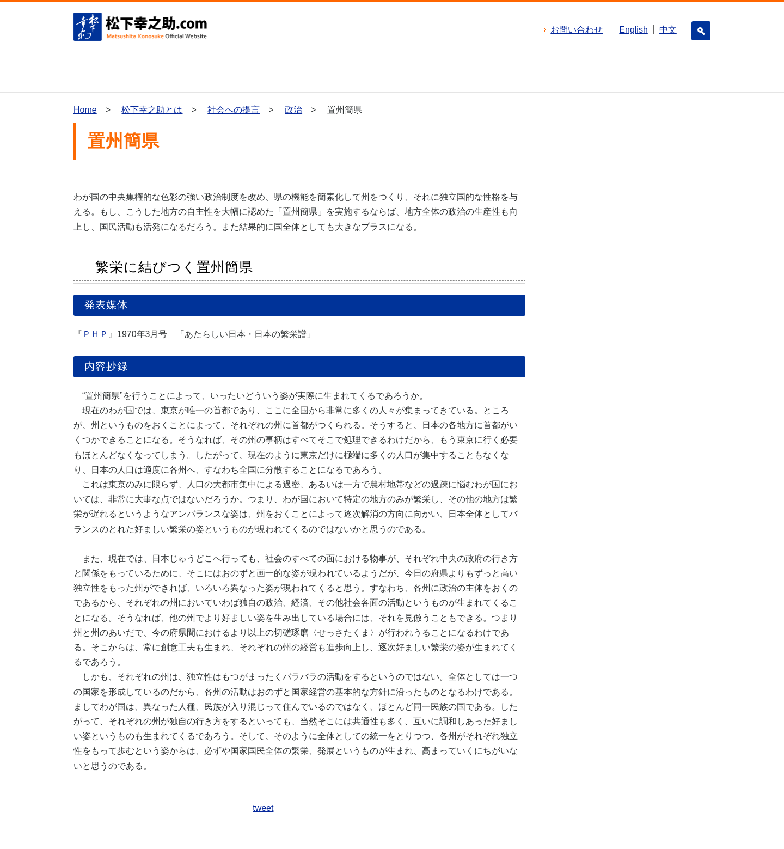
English (633, 29)
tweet (263, 808)
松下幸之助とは (151, 109)
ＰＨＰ (95, 334)
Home (85, 109)
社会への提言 (233, 109)
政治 (293, 109)
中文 (668, 29)
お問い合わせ (576, 29)
